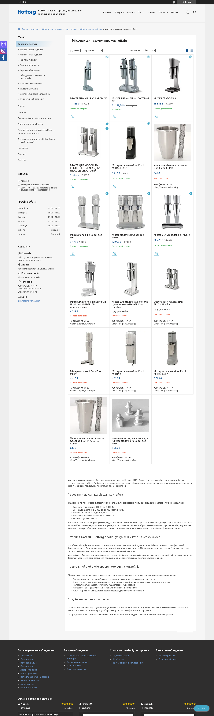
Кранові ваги (27, 666)
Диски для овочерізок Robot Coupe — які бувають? (37, 140)
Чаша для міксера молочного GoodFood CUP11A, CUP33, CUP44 (87, 441)
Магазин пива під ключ (31, 55)
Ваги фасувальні (29, 663)
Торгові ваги (27, 655)
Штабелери (118, 659)
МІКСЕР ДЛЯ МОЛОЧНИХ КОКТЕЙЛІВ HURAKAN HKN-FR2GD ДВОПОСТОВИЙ (85, 168)
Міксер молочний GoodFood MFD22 (86, 236)
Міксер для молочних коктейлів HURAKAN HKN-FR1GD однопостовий (88, 304)
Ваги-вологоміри (29, 687)
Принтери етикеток (76, 669)
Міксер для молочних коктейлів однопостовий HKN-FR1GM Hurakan (130, 304)
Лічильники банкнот (168, 659)
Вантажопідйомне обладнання (35, 94)
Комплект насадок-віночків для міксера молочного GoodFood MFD (130, 441)
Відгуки (22, 160)
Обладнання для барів (91, 29)
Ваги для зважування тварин (35, 677)
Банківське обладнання (31, 83)
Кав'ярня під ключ (28, 60)
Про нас (175, 12)
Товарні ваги (27, 659)
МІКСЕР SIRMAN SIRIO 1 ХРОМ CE (88, 98)
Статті (141, 12)
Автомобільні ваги (30, 680)
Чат (202, 708)
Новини (151, 12)
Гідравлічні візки (121, 655)
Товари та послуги (124, 12)
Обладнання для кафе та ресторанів (60, 29)
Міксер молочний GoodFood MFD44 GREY (170, 372)
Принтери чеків (74, 665)
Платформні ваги (29, 673)
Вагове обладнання (29, 65)
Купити (72, 116)
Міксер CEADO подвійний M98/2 (172, 235)
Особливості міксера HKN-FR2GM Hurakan (169, 303)
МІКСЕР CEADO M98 (165, 98)
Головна (107, 12)
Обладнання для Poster (30, 124)
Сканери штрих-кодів (77, 662)
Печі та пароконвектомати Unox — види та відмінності (36, 131)
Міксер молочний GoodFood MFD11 (86, 372)
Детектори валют (168, 655)
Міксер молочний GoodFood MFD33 (128, 236)
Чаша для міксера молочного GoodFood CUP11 (171, 166)
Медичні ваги (27, 684)
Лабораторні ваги (29, 670)
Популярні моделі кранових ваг (35, 118)
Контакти (163, 12)
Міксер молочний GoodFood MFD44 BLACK (128, 166)
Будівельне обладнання (32, 99)
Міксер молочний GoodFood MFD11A (128, 372)
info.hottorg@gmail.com (29, 301)
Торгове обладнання (30, 70)
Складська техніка (29, 89)
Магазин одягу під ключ (31, 49)
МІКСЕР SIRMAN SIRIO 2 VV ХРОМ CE (130, 99)
